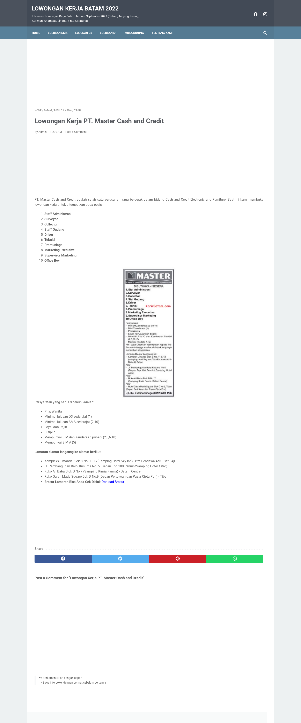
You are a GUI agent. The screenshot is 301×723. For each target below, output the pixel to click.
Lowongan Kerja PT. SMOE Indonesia (235, 149)
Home (39, 26)
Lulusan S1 (111, 26)
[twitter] (92, 555)
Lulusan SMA (60, 26)
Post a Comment (76, 127)
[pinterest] (131, 555)
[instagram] (262, 9)
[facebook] (252, 9)
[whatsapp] (170, 555)
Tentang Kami (164, 26)
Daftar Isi (167, 708)
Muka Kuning (137, 26)
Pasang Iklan (148, 708)
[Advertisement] (112, 68)
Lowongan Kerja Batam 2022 (78, 4)
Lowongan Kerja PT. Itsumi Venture (234, 198)
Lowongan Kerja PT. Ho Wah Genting (235, 159)
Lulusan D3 (86, 26)
